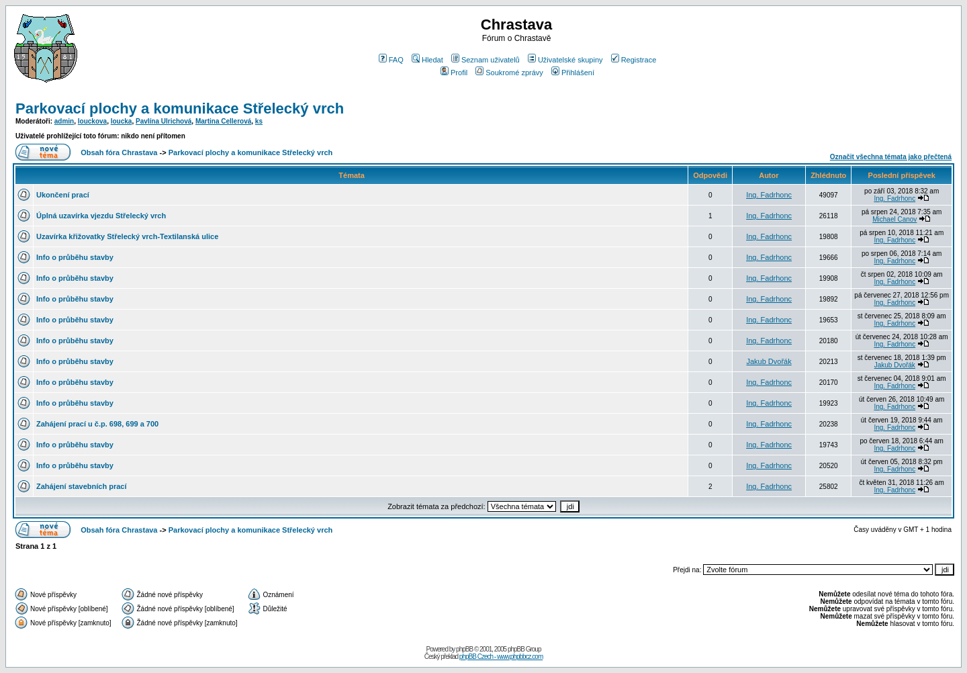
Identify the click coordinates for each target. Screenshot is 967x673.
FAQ (391, 60)
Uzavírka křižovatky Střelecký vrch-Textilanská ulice (127, 236)
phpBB (464, 649)
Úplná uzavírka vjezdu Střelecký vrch (101, 216)
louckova (92, 121)
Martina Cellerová (223, 121)
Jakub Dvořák (768, 361)
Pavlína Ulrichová (163, 121)
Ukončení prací (62, 195)
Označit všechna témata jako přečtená (891, 157)
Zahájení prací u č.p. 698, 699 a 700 (97, 424)
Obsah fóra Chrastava (119, 152)
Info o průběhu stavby (74, 257)
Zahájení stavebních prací (81, 486)
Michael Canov (894, 219)
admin (64, 121)
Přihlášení (572, 73)
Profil (454, 73)
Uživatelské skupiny (565, 60)
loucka (121, 121)
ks (259, 121)
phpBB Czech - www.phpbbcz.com (501, 656)
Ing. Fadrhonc (769, 195)
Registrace (634, 60)
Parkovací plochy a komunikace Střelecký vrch (179, 108)
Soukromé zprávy (509, 73)
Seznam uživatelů (485, 60)
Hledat (427, 60)
